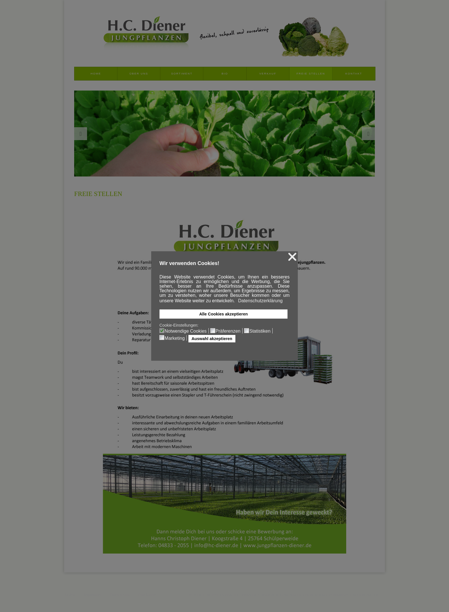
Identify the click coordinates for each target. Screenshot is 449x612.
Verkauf (267, 73)
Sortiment (181, 73)
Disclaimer (147, 595)
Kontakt (353, 73)
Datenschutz (120, 595)
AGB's (69, 595)
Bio (225, 73)
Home (95, 73)
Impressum (92, 595)
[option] (224, 133)
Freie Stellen (310, 73)
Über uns (138, 73)
